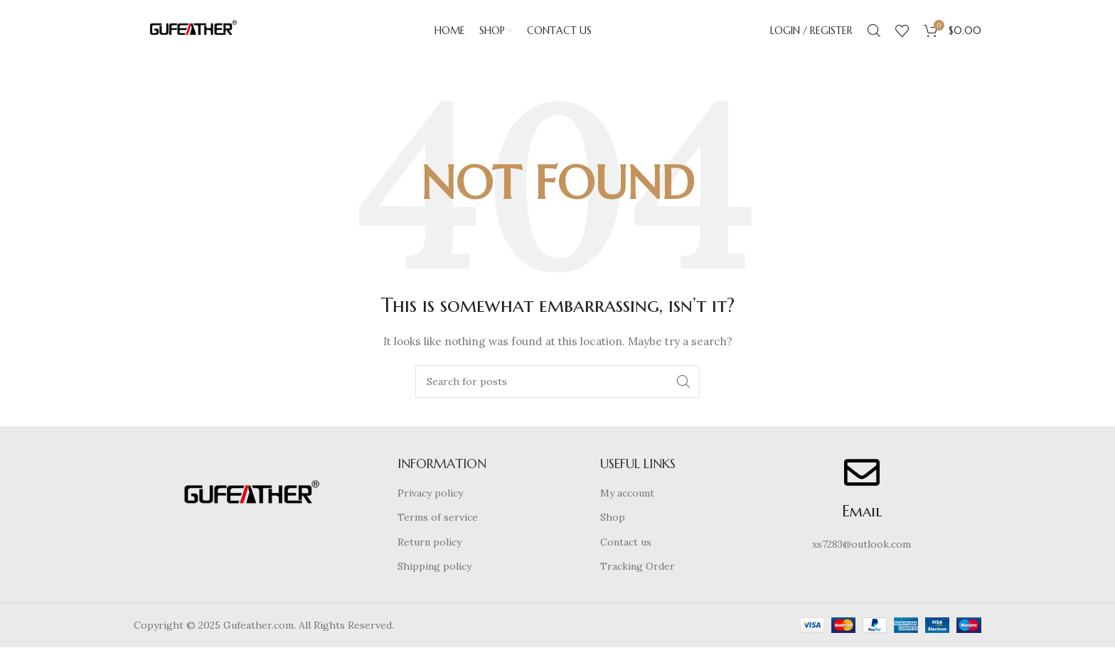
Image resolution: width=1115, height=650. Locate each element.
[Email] (862, 474)
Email (862, 513)
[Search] (874, 32)
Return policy (430, 544)
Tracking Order (637, 569)
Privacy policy (430, 495)
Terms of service (438, 520)
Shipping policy (434, 569)
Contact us (625, 544)
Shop (612, 520)
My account (627, 495)
